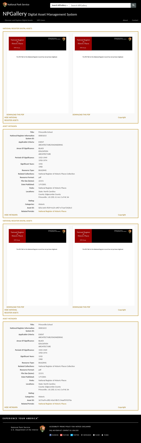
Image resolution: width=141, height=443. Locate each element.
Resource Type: (28, 170)
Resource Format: (27, 177)
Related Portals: (27, 211)
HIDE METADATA (11, 215)
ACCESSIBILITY (54, 427)
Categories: (29, 204)
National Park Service (20, 427)
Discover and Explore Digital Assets (19, 20)
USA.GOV (75, 430)
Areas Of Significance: (25, 148)
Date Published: (27, 184)
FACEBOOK (54, 435)
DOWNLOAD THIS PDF (15, 114)
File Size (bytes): (27, 181)
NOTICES (78, 427)
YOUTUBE (64, 435)
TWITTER (74, 435)
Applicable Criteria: (26, 142)
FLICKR (96, 435)
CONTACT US (67, 430)
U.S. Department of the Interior (24, 430)
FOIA (73, 427)
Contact (135, 20)
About (125, 20)
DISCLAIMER (86, 427)
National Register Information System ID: (22, 137)
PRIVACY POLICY (65, 427)
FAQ (50, 430)
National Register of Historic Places (52, 211)
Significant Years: (27, 164)
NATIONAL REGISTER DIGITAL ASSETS (17, 28)
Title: (32, 132)
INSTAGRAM (86, 435)
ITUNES (105, 435)
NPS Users (41, 20)
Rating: (31, 201)
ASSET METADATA (10, 126)
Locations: (30, 191)
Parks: (31, 188)
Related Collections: (26, 174)
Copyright (122, 117)
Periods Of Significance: (24, 157)
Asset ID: (30, 208)
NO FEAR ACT (57, 430)
